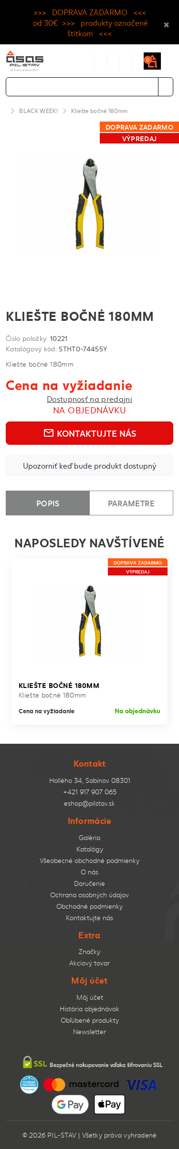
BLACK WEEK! (38, 110)
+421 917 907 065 (89, 791)
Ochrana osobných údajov (89, 894)
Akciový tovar (89, 962)
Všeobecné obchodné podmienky (89, 860)
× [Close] (166, 22)
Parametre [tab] (131, 502)
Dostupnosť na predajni (89, 398)
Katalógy (89, 848)
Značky (89, 951)
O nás (89, 871)
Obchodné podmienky (89, 906)
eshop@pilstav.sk (89, 803)
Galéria (89, 837)
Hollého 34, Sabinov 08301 (89, 780)
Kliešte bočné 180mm (99, 110)
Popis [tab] (48, 502)
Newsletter (89, 1031)
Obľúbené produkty (90, 1020)
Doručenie (89, 883)
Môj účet (89, 997)
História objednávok (89, 1008)
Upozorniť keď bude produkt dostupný (89, 465)
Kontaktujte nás (89, 433)
